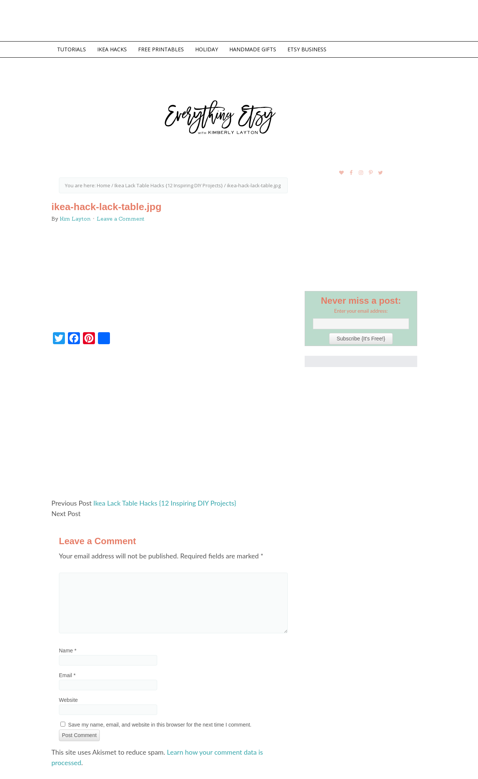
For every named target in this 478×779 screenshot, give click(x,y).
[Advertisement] (173, 425)
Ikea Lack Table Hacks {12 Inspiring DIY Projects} (164, 503)
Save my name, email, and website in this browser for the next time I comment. (160, 725)
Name (68, 651)
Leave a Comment (120, 218)
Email (67, 675)
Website (68, 700)
